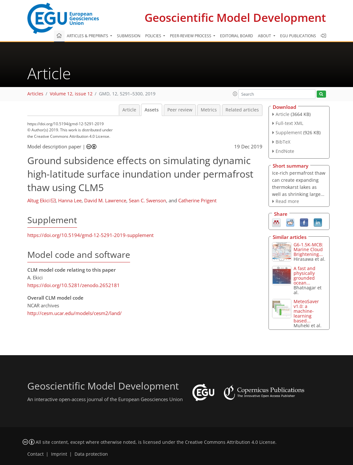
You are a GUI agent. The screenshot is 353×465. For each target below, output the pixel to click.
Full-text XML (289, 123)
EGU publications (298, 36)
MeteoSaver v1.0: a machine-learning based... (306, 311)
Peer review (179, 110)
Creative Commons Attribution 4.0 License (230, 442)
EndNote (285, 151)
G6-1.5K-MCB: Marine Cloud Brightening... (308, 249)
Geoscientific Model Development (235, 17)
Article (129, 110)
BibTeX (283, 142)
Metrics (209, 110)
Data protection (91, 454)
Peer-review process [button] (191, 36)
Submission (128, 36)
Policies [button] (153, 36)
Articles (35, 94)
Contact (35, 454)
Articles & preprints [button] (88, 36)
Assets (152, 110)
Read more (287, 201)
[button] (235, 94)
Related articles (242, 110)
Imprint (59, 454)
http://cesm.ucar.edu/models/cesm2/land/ (74, 313)
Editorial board (236, 36)
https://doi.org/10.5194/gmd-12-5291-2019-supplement (90, 235)
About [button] (265, 36)
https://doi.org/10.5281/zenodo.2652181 (73, 285)
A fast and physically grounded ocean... (304, 275)
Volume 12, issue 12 (71, 94)
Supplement (289, 132)
